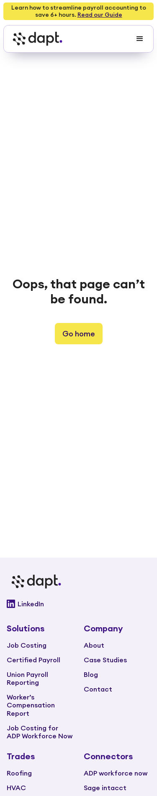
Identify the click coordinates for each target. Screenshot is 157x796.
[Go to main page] (78, 582)
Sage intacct (105, 787)
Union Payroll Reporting (27, 678)
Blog (91, 674)
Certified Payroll (33, 660)
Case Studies (105, 660)
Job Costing (26, 645)
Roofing (19, 773)
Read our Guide (99, 14)
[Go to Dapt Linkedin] (78, 604)
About (94, 645)
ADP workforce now (115, 773)
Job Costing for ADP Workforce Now (39, 732)
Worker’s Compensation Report (31, 705)
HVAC (16, 787)
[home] (35, 39)
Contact (98, 689)
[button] (140, 39)
